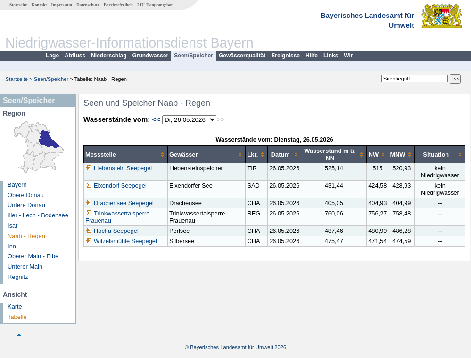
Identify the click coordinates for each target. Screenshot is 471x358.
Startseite (18, 4)
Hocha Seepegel (112, 230)
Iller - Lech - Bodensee (38, 215)
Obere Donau (26, 195)
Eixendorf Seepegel (116, 185)
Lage (52, 55)
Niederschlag (108, 55)
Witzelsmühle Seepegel (121, 241)
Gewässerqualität (242, 55)
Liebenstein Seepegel (118, 168)
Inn (12, 246)
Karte (15, 306)
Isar (12, 225)
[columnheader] (126, 154)
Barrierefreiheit (118, 4)
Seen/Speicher (193, 55)
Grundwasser (150, 55)
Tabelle (17, 316)
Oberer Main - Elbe (33, 256)
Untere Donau (26, 204)
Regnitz (18, 276)
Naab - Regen (26, 235)
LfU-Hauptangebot (155, 4)
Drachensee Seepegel (119, 203)
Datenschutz (87, 4)
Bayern (17, 184)
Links (330, 55)
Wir (348, 55)
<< (156, 119)
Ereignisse (285, 55)
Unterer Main (25, 266)
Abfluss (75, 55)
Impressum (61, 4)
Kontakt (39, 4)
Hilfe (312, 55)
